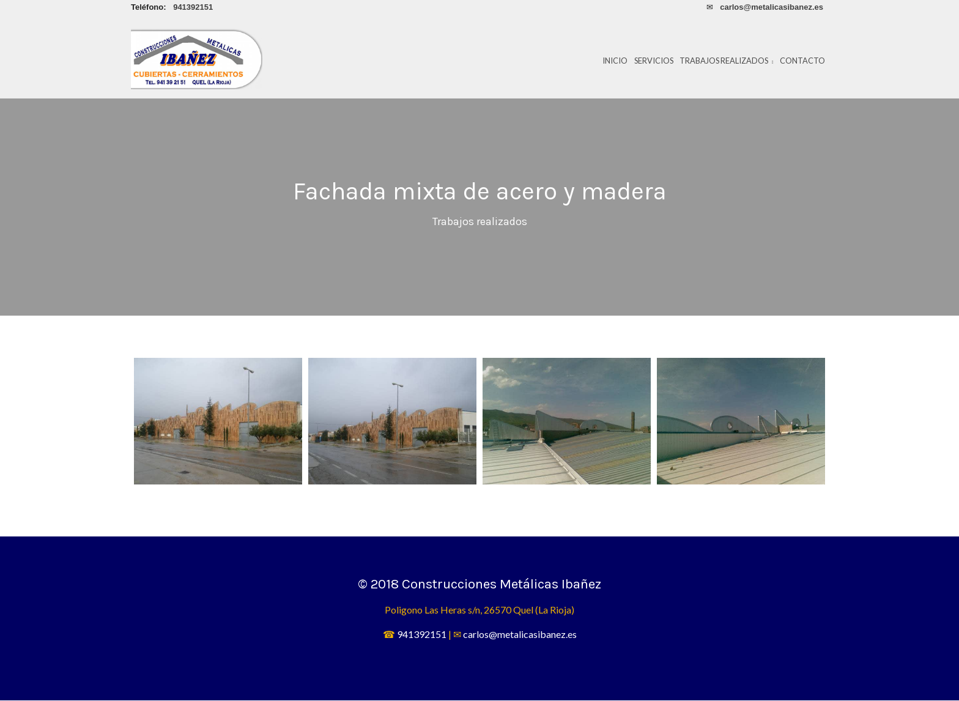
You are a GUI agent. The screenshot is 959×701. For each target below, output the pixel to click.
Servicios (653, 60)
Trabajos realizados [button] (726, 60)
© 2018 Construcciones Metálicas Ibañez (479, 584)
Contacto (802, 60)
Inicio (615, 60)
